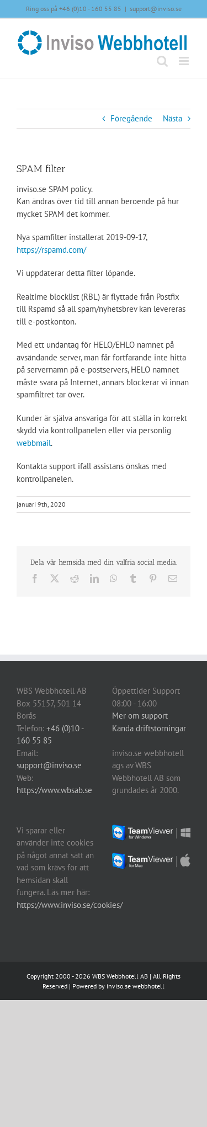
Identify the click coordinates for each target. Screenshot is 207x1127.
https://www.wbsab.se (54, 790)
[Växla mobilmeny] (184, 61)
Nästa (172, 118)
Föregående (131, 118)
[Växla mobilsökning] (162, 61)
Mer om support (140, 715)
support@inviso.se (156, 8)
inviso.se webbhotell (135, 986)
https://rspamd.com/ (51, 249)
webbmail (34, 443)
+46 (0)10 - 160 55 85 (90, 8)
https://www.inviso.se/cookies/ (70, 905)
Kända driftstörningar (149, 728)
